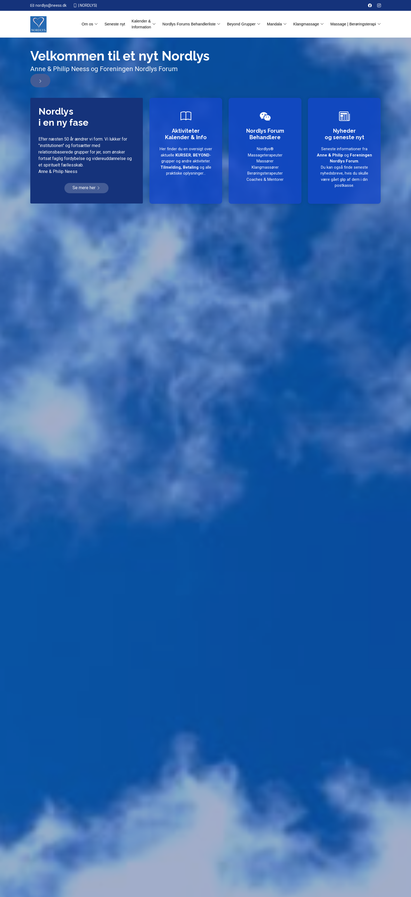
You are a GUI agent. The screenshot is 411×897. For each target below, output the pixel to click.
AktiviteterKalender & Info (185, 133)
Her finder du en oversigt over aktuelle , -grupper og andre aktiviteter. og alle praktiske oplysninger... (186, 161)
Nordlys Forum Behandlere (264, 133)
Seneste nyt (114, 24)
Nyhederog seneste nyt (344, 133)
